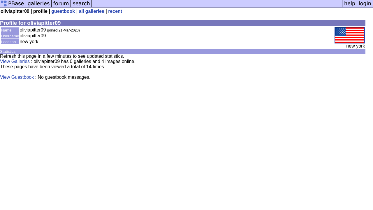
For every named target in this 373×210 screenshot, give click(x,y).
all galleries (91, 11)
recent (115, 11)
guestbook (63, 11)
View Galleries (15, 61)
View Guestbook (17, 77)
